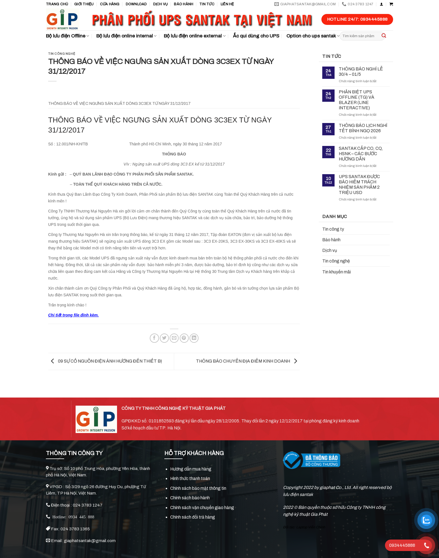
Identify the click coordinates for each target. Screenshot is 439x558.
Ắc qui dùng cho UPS (256, 36)
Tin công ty (333, 229)
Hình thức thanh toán (190, 478)
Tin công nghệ (61, 53)
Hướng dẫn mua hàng (190, 469)
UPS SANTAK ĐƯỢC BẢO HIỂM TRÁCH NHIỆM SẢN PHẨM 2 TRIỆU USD (359, 184)
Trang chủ (57, 4)
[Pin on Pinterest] (184, 338)
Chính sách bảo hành (190, 497)
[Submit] (384, 36)
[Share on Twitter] (164, 338)
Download (136, 4)
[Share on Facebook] (154, 338)
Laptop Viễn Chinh (310, 527)
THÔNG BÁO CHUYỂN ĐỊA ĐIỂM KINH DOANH (248, 361)
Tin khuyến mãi (336, 271)
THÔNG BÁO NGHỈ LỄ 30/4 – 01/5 (361, 72)
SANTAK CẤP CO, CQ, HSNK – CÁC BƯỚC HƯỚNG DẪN (361, 153)
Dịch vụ (160, 4)
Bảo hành (183, 4)
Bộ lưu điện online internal (126, 36)
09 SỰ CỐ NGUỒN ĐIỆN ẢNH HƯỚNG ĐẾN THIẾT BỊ (105, 361)
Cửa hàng (110, 4)
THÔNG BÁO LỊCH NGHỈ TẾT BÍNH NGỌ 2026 (363, 128)
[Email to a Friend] (174, 338)
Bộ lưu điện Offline (67, 36)
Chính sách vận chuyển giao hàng (202, 507)
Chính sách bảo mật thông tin (198, 488)
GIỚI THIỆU (84, 4)
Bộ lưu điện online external (194, 36)
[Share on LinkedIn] (194, 338)
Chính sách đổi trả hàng (192, 517)
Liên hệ (227, 4)
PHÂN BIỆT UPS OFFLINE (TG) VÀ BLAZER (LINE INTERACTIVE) (356, 99)
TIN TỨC (206, 4)
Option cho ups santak (313, 36)
